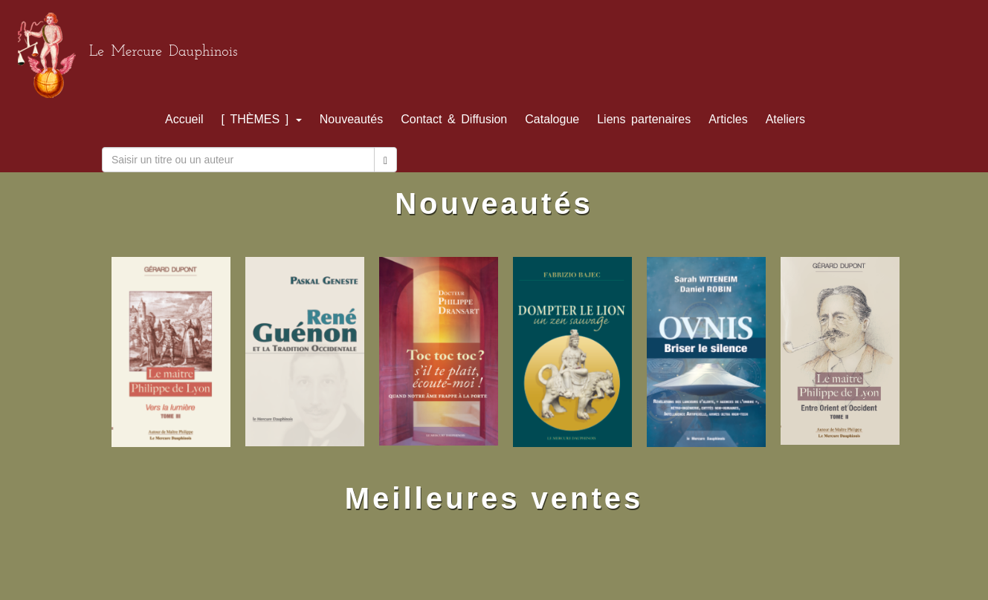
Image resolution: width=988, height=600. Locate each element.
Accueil (184, 119)
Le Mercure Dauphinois (163, 52)
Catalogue (552, 119)
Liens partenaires (644, 119)
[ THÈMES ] (262, 119)
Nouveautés (351, 119)
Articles (727, 119)
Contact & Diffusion (454, 119)
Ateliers (785, 119)
